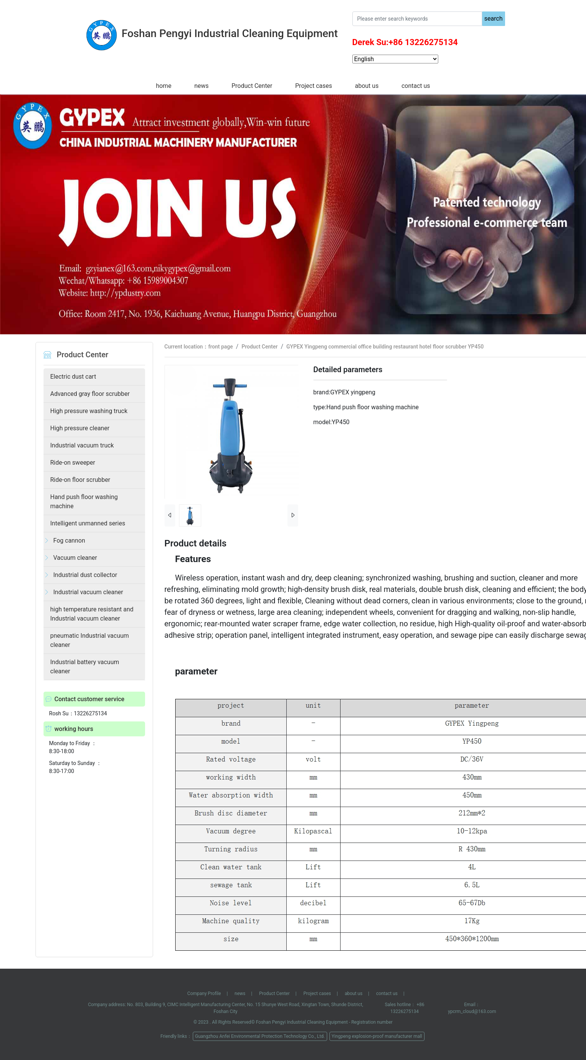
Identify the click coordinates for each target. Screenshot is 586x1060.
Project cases (313, 85)
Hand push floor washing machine (84, 501)
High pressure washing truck (89, 411)
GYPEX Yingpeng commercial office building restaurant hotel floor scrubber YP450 (385, 347)
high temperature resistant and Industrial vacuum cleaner (92, 614)
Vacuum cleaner (75, 557)
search (493, 18)
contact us (416, 85)
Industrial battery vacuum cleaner (84, 666)
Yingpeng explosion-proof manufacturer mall (377, 1036)
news (201, 85)
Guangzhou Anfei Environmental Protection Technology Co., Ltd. (260, 1036)
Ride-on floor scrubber (80, 479)
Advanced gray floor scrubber (90, 393)
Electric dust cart (73, 376)
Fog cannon (69, 540)
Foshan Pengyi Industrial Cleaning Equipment (302, 1022)
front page (220, 347)
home (163, 85)
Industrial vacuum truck (82, 445)
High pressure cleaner (80, 428)
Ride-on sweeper (72, 462)
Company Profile (204, 993)
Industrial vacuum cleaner (88, 592)
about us (367, 85)
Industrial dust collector (85, 575)
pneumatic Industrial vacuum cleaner (89, 640)
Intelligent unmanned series (87, 523)
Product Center (251, 85)
